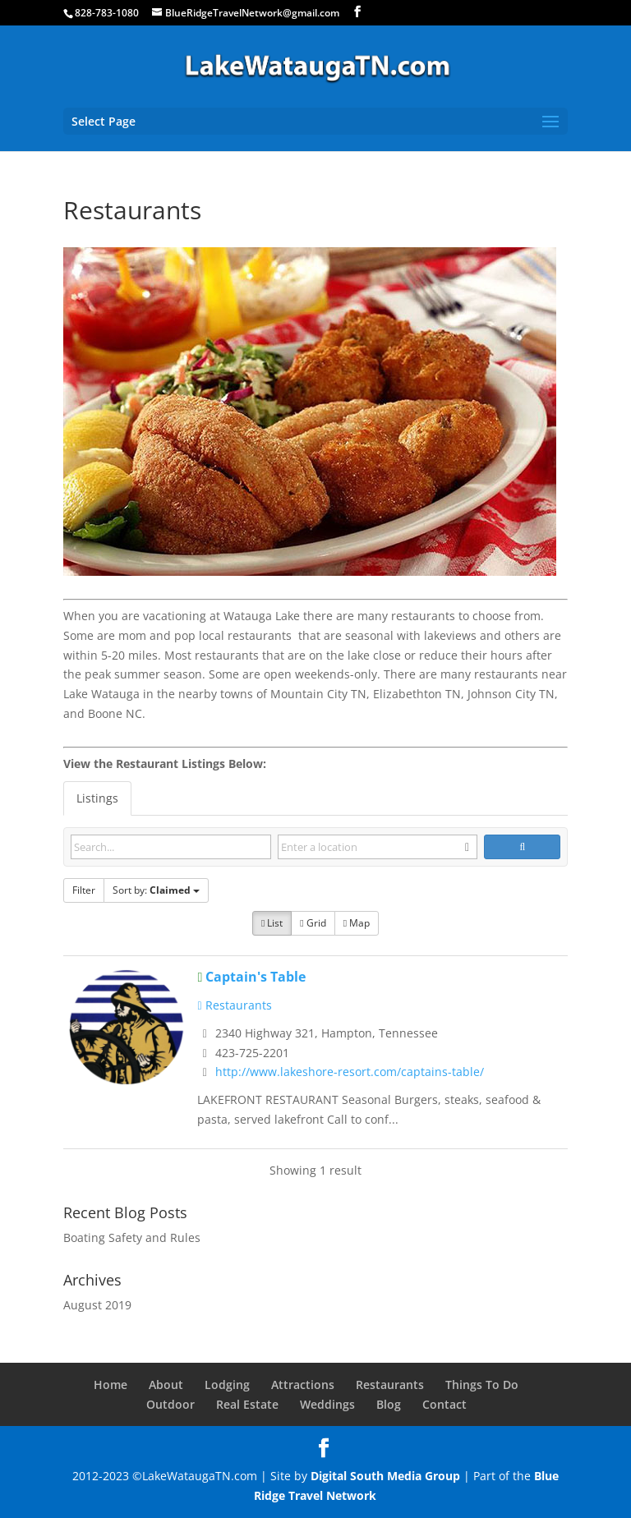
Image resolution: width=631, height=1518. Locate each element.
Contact (444, 1404)
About (166, 1384)
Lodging (227, 1384)
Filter (83, 890)
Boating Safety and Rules (131, 1237)
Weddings (327, 1404)
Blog (388, 1404)
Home (110, 1384)
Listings (97, 798)
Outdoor (170, 1404)
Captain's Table (255, 977)
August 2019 (97, 1305)
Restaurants (234, 1005)
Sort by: (156, 890)
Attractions (302, 1384)
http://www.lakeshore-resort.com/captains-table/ (349, 1071)
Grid (312, 923)
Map (356, 923)
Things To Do (481, 1384)
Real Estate (247, 1404)
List (272, 923)
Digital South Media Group (385, 1476)
